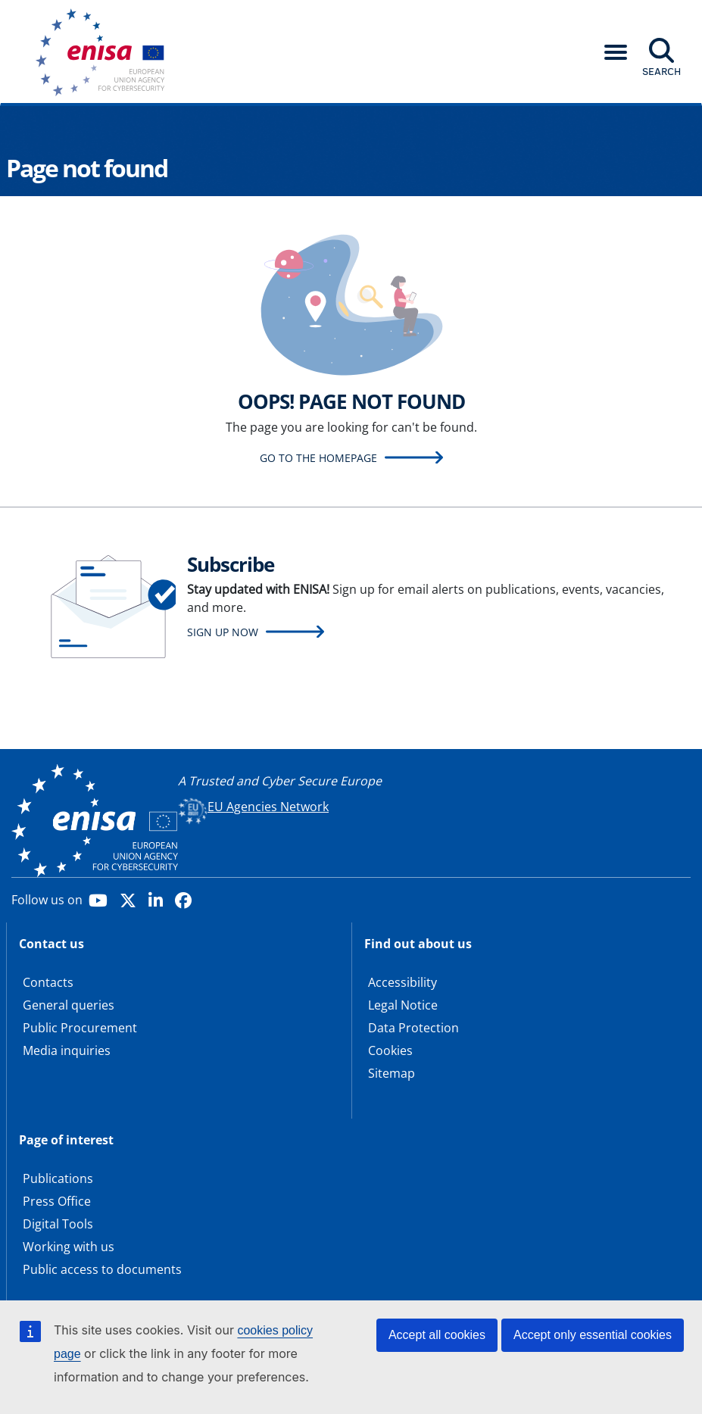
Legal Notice (403, 1005)
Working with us (68, 1246)
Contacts (48, 982)
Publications (58, 1178)
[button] (615, 52)
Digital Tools (58, 1224)
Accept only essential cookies (592, 1334)
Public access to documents (102, 1269)
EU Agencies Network (268, 806)
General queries (68, 1005)
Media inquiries (67, 1050)
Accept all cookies (436, 1334)
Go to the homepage (318, 458)
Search (661, 71)
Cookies (390, 1050)
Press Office (57, 1201)
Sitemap (391, 1073)
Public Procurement (80, 1027)
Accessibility (402, 982)
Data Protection (413, 1027)
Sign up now (222, 632)
